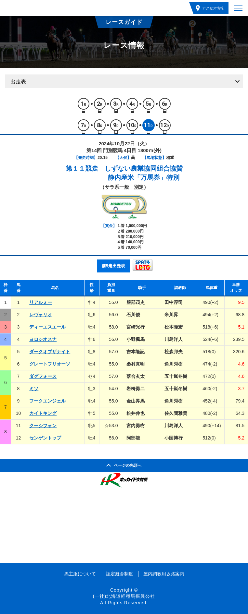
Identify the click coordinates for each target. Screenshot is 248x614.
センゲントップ (45, 437)
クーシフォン (43, 425)
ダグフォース (43, 376)
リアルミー (40, 302)
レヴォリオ (40, 314)
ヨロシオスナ (43, 339)
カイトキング (43, 413)
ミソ (33, 388)
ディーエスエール (47, 327)
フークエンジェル (47, 400)
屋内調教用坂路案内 (163, 573)
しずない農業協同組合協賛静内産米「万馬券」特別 (144, 173)
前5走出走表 (113, 265)
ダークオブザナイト (49, 351)
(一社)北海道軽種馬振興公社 (124, 596)
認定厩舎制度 (119, 573)
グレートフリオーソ (49, 364)
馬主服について (80, 573)
